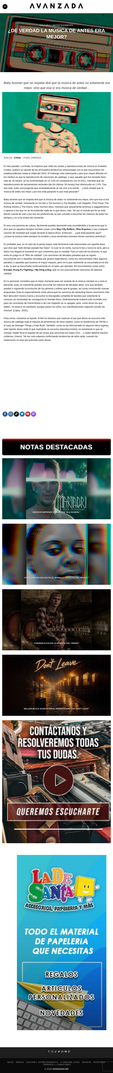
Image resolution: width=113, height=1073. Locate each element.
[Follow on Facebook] (5, 414)
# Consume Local (70, 1062)
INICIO (10, 1062)
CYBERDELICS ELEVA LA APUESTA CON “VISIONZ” (56, 643)
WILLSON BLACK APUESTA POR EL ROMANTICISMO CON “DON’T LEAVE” (56, 709)
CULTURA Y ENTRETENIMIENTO (56, 25)
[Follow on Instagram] (10, 414)
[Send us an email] (62, 1051)
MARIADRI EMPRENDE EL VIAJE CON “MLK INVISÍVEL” (56, 512)
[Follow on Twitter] (22, 414)
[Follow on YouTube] (27, 414)
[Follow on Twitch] (33, 414)
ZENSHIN (86, 1062)
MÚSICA (20, 1062)
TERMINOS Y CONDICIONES (57, 1064)
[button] (5, 6)
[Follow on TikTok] (16, 414)
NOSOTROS (99, 1062)
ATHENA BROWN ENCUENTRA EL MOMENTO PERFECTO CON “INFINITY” (56, 578)
